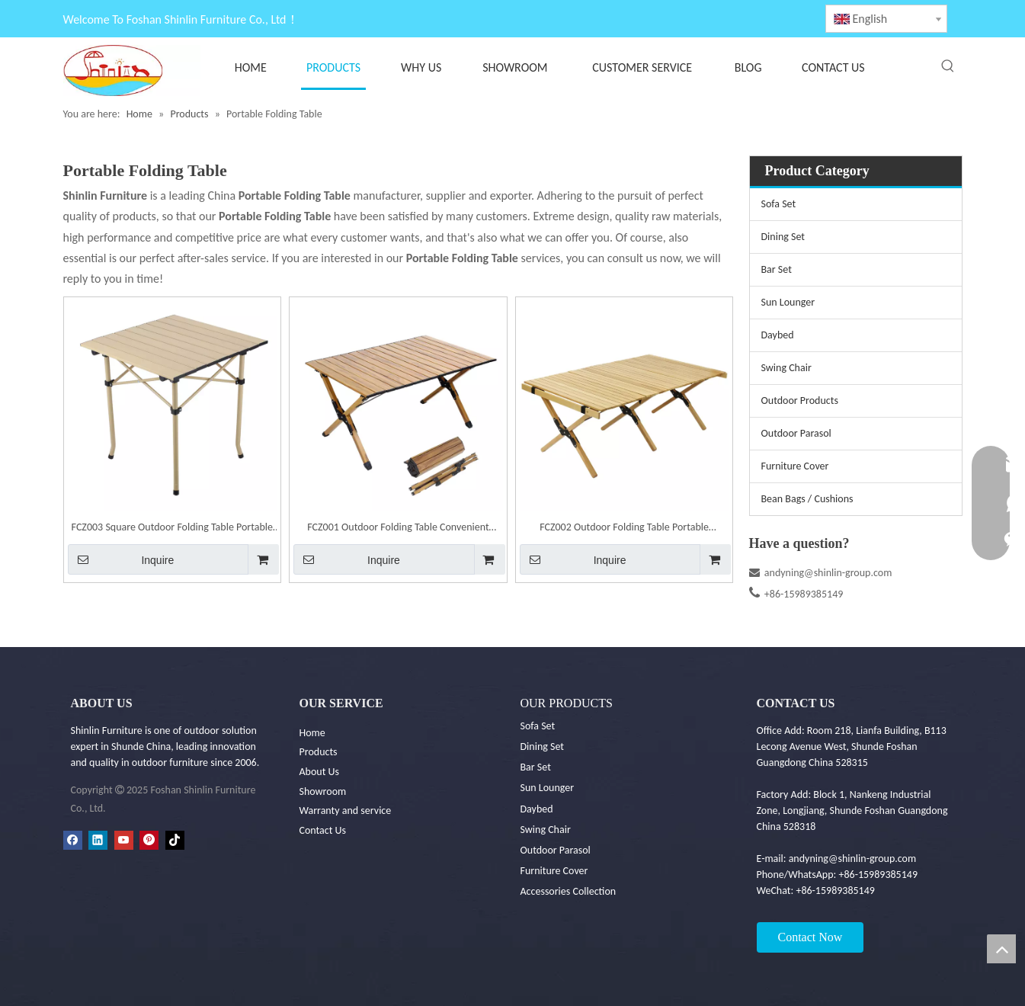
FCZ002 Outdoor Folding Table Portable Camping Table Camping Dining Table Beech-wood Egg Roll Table (624, 529)
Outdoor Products (799, 400)
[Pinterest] (149, 839)
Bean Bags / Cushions (807, 498)
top (1001, 948)
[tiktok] (174, 839)
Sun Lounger (788, 302)
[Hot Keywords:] (948, 66)
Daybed (777, 334)
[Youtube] (123, 839)
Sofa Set (778, 203)
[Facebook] (72, 839)
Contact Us (323, 830)
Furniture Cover (795, 466)
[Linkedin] (97, 839)
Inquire (121, 559)
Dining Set (783, 236)
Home (312, 732)
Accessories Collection (569, 891)
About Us (319, 771)
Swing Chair (786, 367)
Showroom (323, 791)
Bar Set (776, 269)
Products (318, 751)
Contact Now (810, 937)
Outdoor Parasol (796, 433)
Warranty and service (345, 810)
